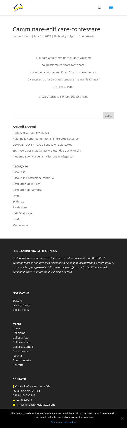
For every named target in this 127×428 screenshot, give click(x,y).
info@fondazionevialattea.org (35, 404)
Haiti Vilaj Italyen (65, 36)
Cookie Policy (21, 310)
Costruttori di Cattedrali (28, 190)
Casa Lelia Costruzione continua (33, 178)
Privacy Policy (21, 305)
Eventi (17, 196)
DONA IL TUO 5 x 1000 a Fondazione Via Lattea (42, 144)
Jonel (16, 219)
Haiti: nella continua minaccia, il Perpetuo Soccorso (46, 138)
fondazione (24, 36)
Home (16, 328)
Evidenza (18, 201)
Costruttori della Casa (27, 184)
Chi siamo (19, 333)
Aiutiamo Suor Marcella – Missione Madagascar (43, 156)
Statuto (17, 300)
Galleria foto (20, 337)
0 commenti (86, 36)
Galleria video (21, 342)
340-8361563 (23, 400)
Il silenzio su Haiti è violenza (31, 132)
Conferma (56, 422)
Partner (17, 355)
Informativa (70, 422)
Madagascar (20, 225)
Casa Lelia (19, 172)
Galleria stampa (23, 346)
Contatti (18, 365)
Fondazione (20, 207)
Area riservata (22, 360)
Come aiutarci (22, 351)
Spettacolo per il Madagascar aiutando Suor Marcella (47, 150)
